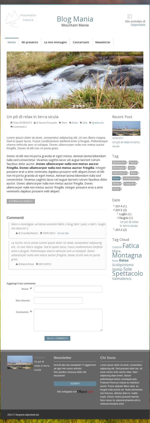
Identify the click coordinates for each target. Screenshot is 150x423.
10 (83, 106)
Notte (116, 189)
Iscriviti (75, 383)
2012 (118, 229)
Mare (64, 122)
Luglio (123, 214)
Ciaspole (129, 183)
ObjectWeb (138, 24)
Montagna (118, 167)
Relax (75, 122)
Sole (85, 122)
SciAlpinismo (131, 178)
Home (12, 42)
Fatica (133, 162)
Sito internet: (23, 300)
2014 (118, 206)
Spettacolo (98, 122)
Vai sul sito (63, 233)
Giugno (124, 218)
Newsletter (102, 42)
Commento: (22, 312)
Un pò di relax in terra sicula (129, 224)
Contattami (81, 42)
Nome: (25, 289)
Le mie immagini (55, 42)
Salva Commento (57, 338)
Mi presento (30, 42)
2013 (118, 210)
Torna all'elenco (21, 201)
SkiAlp (116, 183)
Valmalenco (119, 173)
